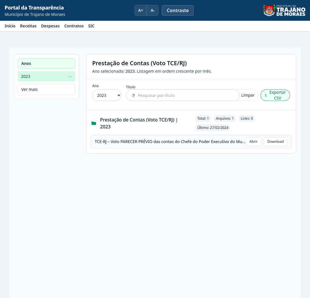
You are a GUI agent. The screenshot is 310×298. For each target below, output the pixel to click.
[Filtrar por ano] (106, 95)
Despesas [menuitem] (50, 26)
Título (131, 87)
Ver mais (29, 89)
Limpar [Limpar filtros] (244, 95)
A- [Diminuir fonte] (153, 10)
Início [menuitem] (10, 26)
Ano (95, 86)
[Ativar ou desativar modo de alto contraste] (178, 10)
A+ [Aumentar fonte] (140, 10)
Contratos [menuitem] (73, 26)
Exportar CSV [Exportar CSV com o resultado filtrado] (275, 95)
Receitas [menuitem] (28, 26)
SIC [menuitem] (91, 26)
